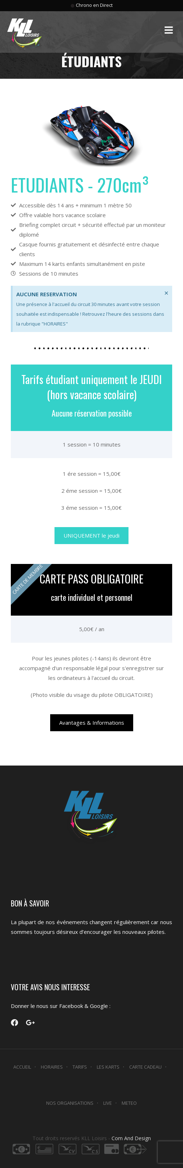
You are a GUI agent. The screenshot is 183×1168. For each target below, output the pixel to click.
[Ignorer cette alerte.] (166, 293)
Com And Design (131, 1138)
